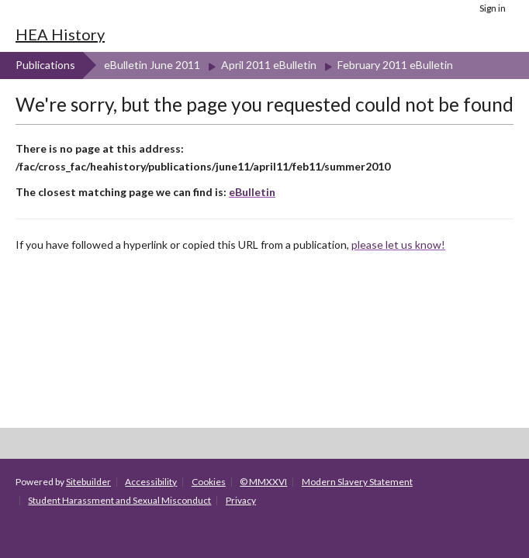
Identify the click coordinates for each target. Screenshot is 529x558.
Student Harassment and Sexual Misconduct (119, 500)
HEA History (60, 34)
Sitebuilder (88, 481)
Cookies (209, 481)
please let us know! (398, 244)
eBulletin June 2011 (152, 64)
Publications (45, 64)
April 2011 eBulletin (268, 64)
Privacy (241, 500)
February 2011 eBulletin (395, 64)
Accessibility (151, 481)
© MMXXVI (263, 481)
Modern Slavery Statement (357, 481)
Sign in (492, 8)
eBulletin (252, 191)
